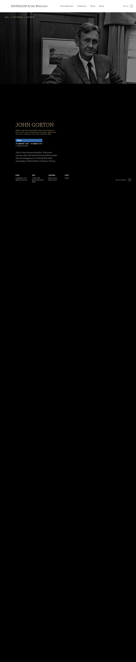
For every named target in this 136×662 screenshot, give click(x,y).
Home (7, 17)
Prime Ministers (66, 6)
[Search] (128, 6)
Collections (81, 6)
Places (92, 6)
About (101, 6)
